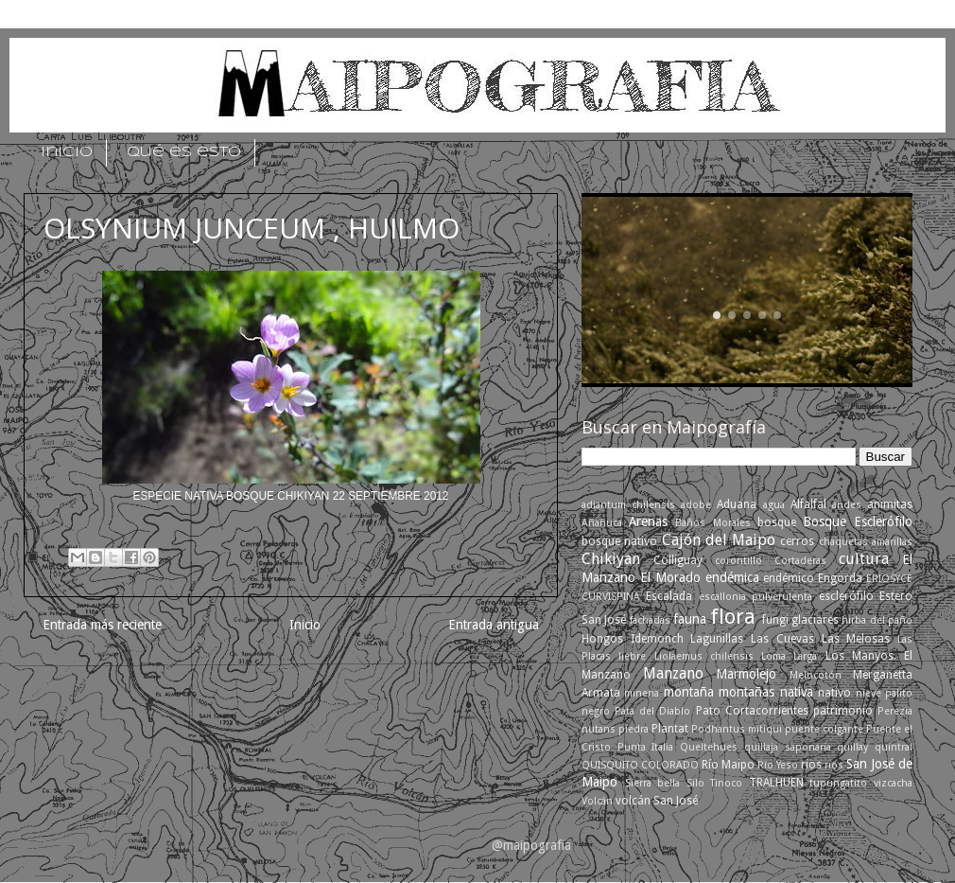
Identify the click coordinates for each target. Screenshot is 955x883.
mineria (641, 693)
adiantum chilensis (628, 505)
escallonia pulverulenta (755, 597)
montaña (689, 691)
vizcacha (893, 783)
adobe (696, 505)
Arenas (648, 521)
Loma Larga (789, 656)
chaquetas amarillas (865, 542)
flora (732, 616)
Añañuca (602, 523)
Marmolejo (746, 673)
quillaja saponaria (787, 747)
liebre (632, 656)
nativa (796, 691)
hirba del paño (877, 620)
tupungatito (838, 783)
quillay (852, 747)
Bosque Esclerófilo (857, 521)
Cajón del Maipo (719, 540)
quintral (893, 747)
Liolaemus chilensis (704, 656)
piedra (633, 729)
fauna (689, 619)
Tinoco (726, 783)
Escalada (669, 596)
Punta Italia (645, 747)
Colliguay (678, 560)
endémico (788, 578)
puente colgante (824, 729)
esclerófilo (846, 596)
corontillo (738, 561)
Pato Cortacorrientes (752, 710)
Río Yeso (777, 765)
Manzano (673, 673)
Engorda (840, 578)
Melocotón (816, 675)
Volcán (597, 801)
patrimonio (843, 710)
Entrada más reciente (102, 624)
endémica (732, 577)
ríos (834, 765)
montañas (746, 691)
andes (846, 505)
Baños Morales (712, 523)
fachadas (650, 620)
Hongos (602, 638)
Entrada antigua (493, 624)
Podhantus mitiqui (736, 729)
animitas (889, 504)
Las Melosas (856, 638)
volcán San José (657, 800)
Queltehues (709, 747)
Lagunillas (716, 638)
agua (774, 505)
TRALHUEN (776, 782)
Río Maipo (728, 764)
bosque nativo (619, 541)
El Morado (670, 577)
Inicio (305, 624)
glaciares (815, 620)
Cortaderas (800, 561)
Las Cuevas (782, 638)
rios (811, 764)
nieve (868, 693)
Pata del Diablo (652, 711)
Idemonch (657, 638)
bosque (776, 522)
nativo (834, 692)
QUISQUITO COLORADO (640, 765)
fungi (775, 620)
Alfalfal (808, 504)
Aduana (736, 504)
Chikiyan (611, 559)
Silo (695, 783)
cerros (797, 541)
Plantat (669, 728)
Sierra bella (653, 783)
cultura (864, 559)
